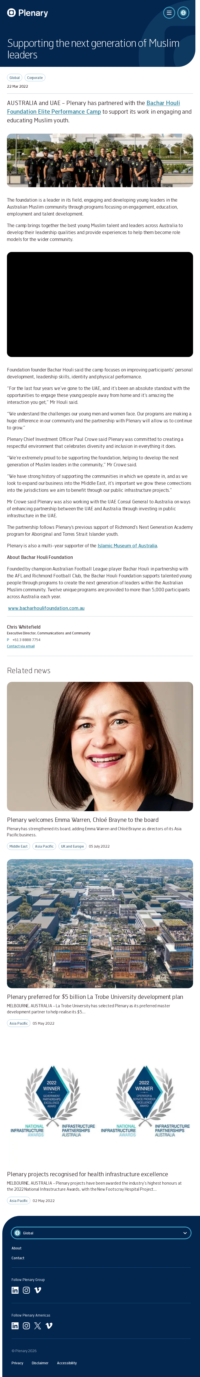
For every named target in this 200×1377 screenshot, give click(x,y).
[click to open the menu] (169, 13)
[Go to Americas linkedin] (15, 1325)
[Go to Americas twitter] (37, 1325)
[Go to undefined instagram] (26, 1290)
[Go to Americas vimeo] (48, 1325)
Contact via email (21, 646)
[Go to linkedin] (15, 1290)
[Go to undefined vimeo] (37, 1290)
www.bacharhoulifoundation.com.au (46, 608)
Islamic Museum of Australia (127, 545)
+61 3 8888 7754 (26, 639)
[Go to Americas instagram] (26, 1325)
